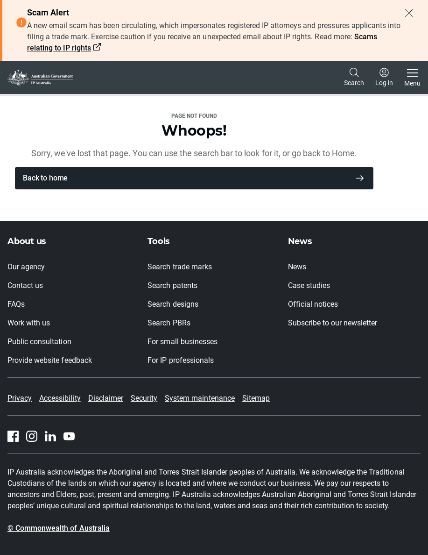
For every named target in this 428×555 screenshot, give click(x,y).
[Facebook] (13, 436)
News (297, 266)
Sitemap (256, 398)
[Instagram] (31, 436)
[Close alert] (408, 13)
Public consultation (39, 341)
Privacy (19, 398)
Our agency (26, 266)
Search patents (172, 285)
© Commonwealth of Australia (58, 528)
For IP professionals (180, 360)
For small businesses (182, 341)
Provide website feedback (49, 360)
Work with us (28, 322)
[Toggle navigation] (412, 77)
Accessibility (59, 398)
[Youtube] (69, 436)
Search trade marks (179, 266)
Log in (384, 77)
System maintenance (200, 398)
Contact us (25, 285)
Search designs (172, 304)
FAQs (16, 304)
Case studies (309, 285)
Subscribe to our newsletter (333, 322)
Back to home (45, 177)
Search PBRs (168, 322)
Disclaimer (105, 398)
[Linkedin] (50, 436)
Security (144, 398)
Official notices (313, 304)
